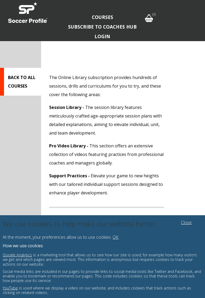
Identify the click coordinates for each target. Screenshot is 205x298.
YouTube (10, 288)
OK (116, 237)
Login (102, 36)
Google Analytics (17, 254)
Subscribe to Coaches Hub (102, 26)
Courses (102, 17)
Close (186, 222)
